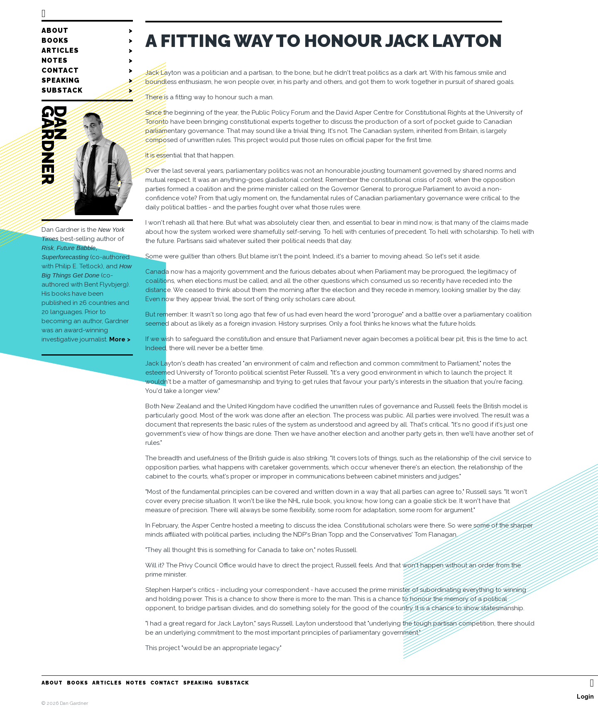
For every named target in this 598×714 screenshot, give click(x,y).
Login (585, 696)
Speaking (87, 81)
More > (119, 339)
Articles (87, 51)
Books (87, 41)
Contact (87, 71)
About (87, 31)
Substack (87, 91)
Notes (87, 61)
